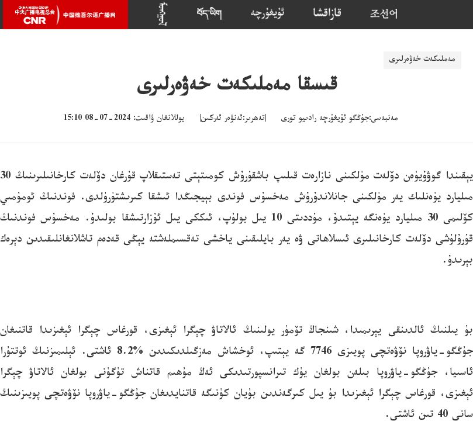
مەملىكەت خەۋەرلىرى (422, 60)
